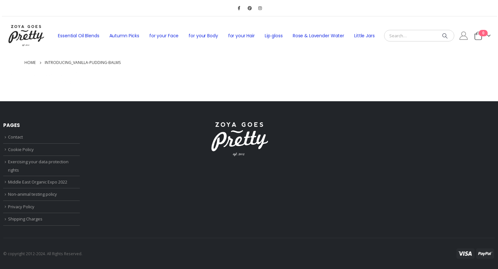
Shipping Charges (25, 219)
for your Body (203, 35)
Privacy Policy (21, 207)
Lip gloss (274, 35)
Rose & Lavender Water (318, 35)
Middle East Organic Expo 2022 (37, 182)
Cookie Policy (21, 149)
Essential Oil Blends (78, 35)
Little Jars (364, 35)
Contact (15, 137)
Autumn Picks (124, 35)
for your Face (164, 35)
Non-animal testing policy (32, 194)
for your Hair (241, 35)
